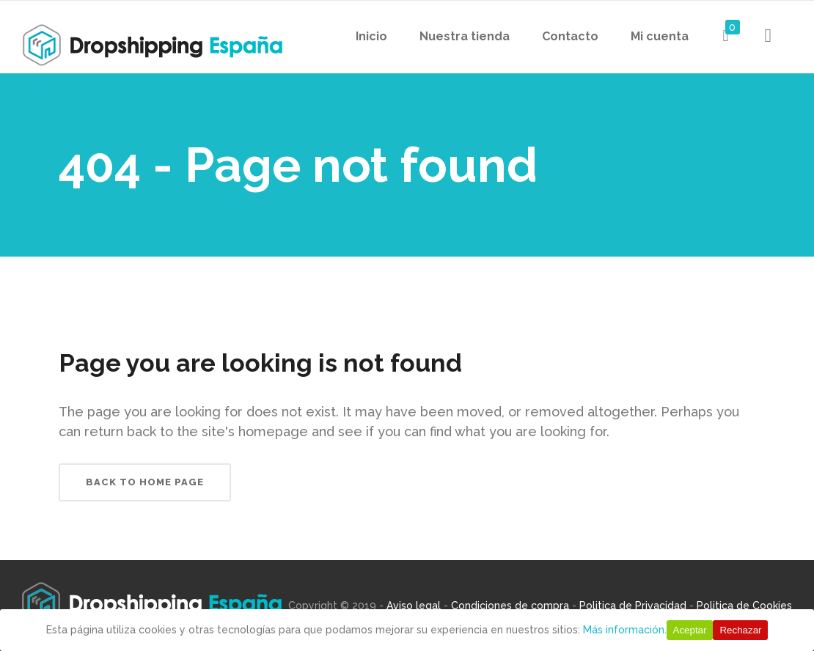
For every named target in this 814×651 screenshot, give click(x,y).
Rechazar (740, 630)
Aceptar (690, 630)
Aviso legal (413, 605)
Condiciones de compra (510, 605)
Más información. (625, 630)
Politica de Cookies (744, 605)
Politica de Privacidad (632, 605)
